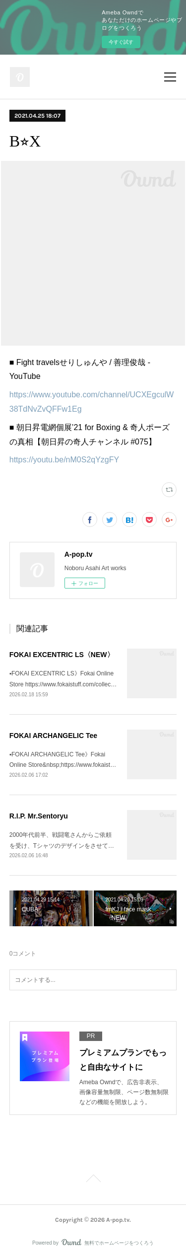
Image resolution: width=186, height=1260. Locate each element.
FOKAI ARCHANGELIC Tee (53, 736)
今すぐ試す (121, 42)
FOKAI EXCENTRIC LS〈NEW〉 (61, 655)
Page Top (93, 1180)
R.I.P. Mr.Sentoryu (38, 816)
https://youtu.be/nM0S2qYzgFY (64, 459)
